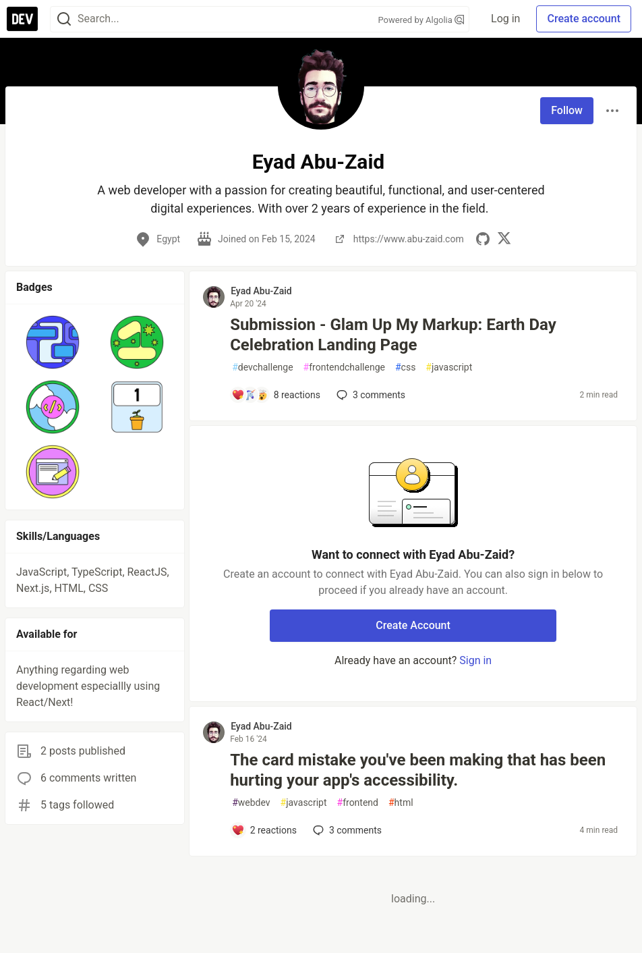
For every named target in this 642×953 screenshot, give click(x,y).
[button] (53, 342)
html (400, 803)
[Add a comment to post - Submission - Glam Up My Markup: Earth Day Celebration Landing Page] (275, 395)
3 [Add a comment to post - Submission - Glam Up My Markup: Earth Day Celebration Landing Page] (369, 395)
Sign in (475, 660)
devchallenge (262, 367)
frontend (357, 803)
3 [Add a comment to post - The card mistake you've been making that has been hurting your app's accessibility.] (346, 830)
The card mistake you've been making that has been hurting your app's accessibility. (418, 770)
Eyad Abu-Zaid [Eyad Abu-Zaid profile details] (261, 290)
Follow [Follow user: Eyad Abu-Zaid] (567, 110)
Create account (583, 18)
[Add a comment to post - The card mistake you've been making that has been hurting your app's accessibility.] (264, 830)
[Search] (64, 19)
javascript (449, 367)
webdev (251, 803)
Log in (505, 18)
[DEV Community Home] (22, 18)
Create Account (413, 625)
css (405, 367)
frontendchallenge (344, 367)
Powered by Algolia (421, 20)
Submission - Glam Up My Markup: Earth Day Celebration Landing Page (393, 334)
